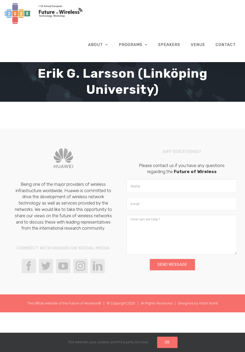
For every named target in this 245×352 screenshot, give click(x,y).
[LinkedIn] (97, 266)
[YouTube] (63, 266)
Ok (167, 342)
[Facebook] (29, 266)
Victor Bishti (208, 303)
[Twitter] (46, 266)
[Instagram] (80, 266)
